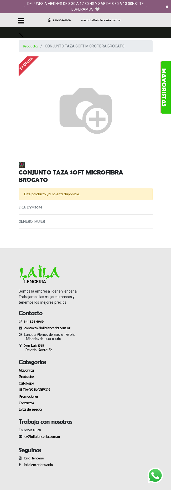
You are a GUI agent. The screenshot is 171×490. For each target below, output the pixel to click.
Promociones (28, 396)
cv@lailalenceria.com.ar (42, 436)
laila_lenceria (34, 458)
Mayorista (26, 370)
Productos (30, 46)
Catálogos (26, 383)
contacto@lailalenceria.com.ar (101, 20)
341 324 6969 (34, 321)
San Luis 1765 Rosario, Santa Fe (35, 347)
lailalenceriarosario (37, 465)
